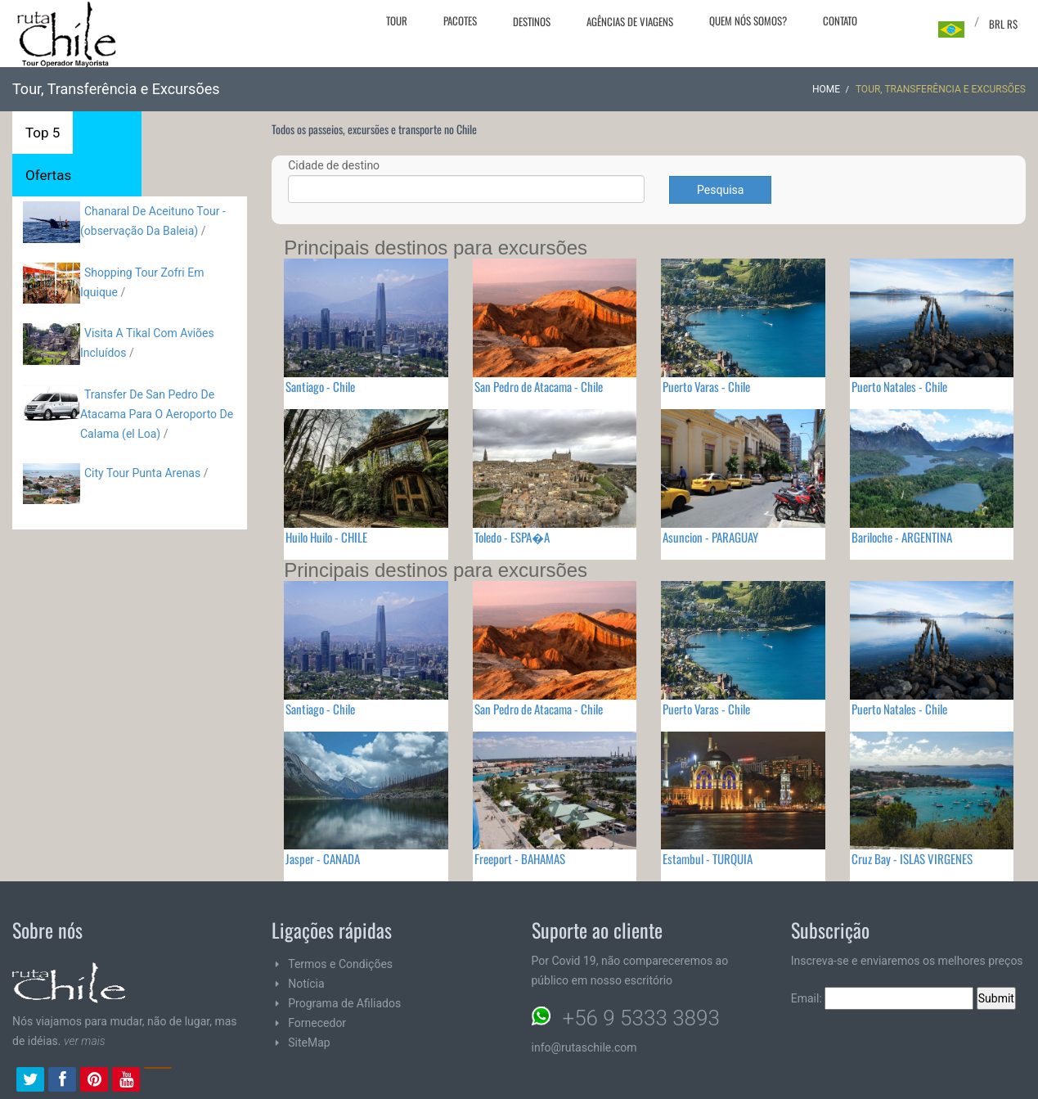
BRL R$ (1003, 24)
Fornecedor (317, 1022)
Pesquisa (720, 189)
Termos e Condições (340, 964)
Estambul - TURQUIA (708, 858)
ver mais (85, 1040)
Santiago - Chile (320, 386)
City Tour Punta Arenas (142, 473)
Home (826, 89)
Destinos (531, 21)
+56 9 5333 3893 (641, 1018)
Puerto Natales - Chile (899, 386)
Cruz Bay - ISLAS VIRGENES (912, 858)
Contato (840, 20)
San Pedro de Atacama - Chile (538, 386)
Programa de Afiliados (344, 1003)
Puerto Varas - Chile (706, 386)
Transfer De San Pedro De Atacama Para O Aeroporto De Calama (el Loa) (156, 414)
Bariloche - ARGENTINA (902, 537)
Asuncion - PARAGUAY (710, 537)
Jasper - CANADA (322, 858)
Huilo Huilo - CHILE (326, 537)
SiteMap (309, 1042)
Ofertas (48, 175)
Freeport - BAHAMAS (519, 858)
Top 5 (42, 132)
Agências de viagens (629, 21)
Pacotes (460, 20)
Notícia (306, 983)
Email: (882, 998)
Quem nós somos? (748, 20)
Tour (396, 20)
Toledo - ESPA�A (512, 537)
